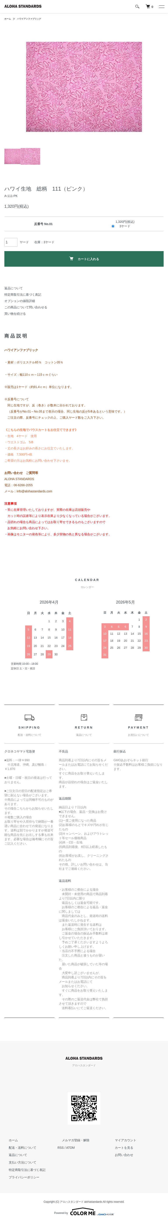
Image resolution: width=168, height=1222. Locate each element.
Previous (32, 86)
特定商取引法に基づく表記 (22, 294)
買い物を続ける (15, 313)
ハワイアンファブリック (32, 18)
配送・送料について (18, 1147)
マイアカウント (121, 1140)
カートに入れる (84, 259)
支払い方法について (18, 1162)
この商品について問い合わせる (25, 307)
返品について (13, 288)
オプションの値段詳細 (19, 301)
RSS (61, 1147)
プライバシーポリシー (19, 1177)
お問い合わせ (119, 1155)
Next (135, 86)
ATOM (70, 1147)
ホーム (8, 18)
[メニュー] (161, 6)
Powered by (84, 1211)
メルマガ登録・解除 (71, 1140)
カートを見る (119, 1147)
